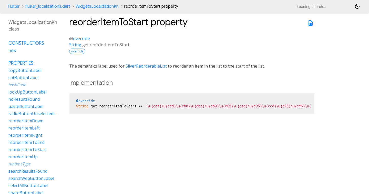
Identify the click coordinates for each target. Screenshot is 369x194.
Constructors (26, 43)
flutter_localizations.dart (47, 6)
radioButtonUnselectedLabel (36, 113)
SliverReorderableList (146, 66)
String (75, 45)
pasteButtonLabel (25, 106)
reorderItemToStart (27, 149)
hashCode (17, 85)
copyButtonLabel (25, 70)
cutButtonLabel (23, 77)
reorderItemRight (25, 135)
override (81, 38)
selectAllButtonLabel (28, 185)
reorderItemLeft (24, 128)
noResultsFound (24, 99)
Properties (20, 63)
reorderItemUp (23, 157)
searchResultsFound (27, 171)
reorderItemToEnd (26, 142)
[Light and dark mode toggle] (357, 6)
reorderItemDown (25, 121)
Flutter (14, 6)
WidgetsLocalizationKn (97, 6)
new (12, 50)
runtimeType (19, 164)
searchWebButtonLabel (31, 178)
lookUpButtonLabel (27, 92)
